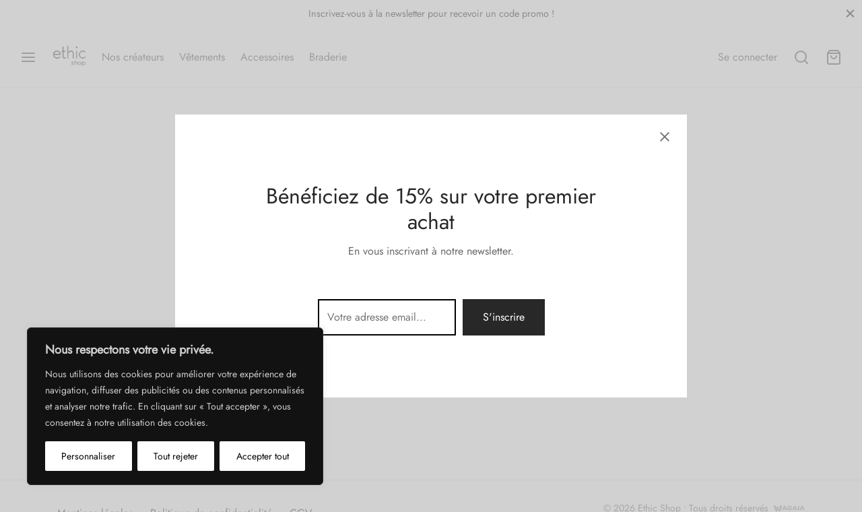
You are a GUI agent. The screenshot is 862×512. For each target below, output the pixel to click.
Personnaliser (88, 456)
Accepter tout (262, 456)
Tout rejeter (176, 456)
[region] (175, 406)
